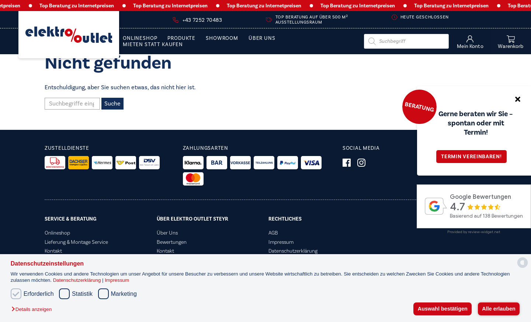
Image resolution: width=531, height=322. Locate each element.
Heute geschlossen (424, 17)
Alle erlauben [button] (498, 309)
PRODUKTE (181, 38)
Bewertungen (172, 242)
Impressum (117, 280)
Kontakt (53, 251)
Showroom (222, 38)
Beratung (419, 106)
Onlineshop (140, 38)
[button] (33, 309)
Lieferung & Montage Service (76, 242)
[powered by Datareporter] (522, 267)
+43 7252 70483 (202, 20)
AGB (273, 233)
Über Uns (262, 38)
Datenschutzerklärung (77, 280)
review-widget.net (484, 231)
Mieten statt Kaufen (153, 45)
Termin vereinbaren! (474, 156)
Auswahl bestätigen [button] (443, 309)
